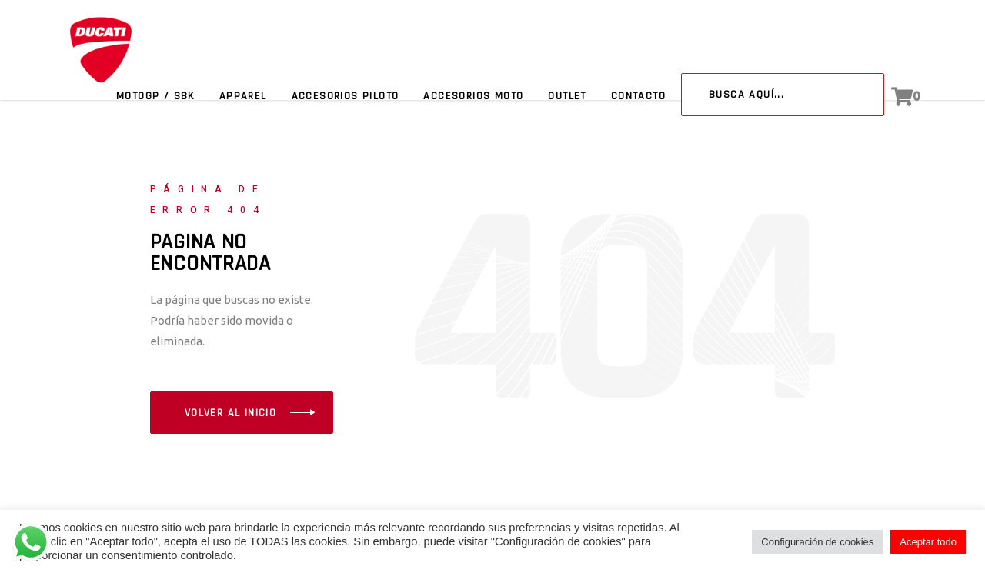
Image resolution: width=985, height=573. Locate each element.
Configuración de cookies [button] (817, 542)
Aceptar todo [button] (928, 542)
